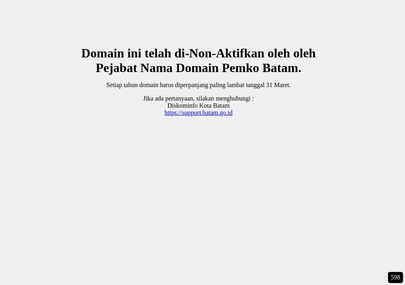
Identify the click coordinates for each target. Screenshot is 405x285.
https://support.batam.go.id (199, 112)
